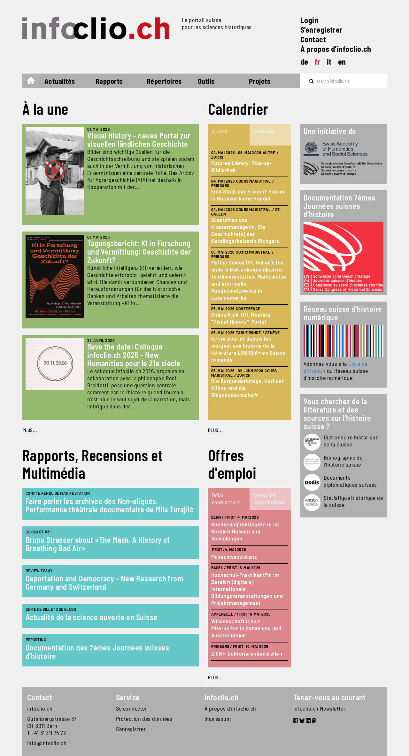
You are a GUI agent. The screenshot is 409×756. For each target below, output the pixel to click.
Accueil (34, 82)
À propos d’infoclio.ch (335, 48)
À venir (220, 131)
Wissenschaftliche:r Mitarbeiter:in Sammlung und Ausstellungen (246, 628)
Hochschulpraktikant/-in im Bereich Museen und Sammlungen (245, 531)
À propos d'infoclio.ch (230, 708)
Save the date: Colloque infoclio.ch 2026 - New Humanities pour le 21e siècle (134, 355)
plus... (215, 430)
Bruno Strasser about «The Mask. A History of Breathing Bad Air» (98, 544)
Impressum (217, 718)
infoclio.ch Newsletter (319, 708)
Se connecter (131, 708)
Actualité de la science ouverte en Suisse (91, 617)
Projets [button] (259, 81)
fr (317, 61)
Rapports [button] (109, 81)
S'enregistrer (321, 29)
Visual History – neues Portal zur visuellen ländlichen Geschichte (138, 139)
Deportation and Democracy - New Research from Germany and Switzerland (104, 582)
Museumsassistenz (234, 556)
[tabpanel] (249, 283)
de (304, 61)
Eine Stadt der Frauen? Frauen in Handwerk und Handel (248, 195)
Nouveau (263, 131)
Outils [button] (206, 81)
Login (309, 20)
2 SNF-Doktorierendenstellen (246, 653)
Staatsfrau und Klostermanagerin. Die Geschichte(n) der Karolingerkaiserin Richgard (245, 230)
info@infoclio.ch (46, 742)
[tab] (229, 135)
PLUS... (29, 430)
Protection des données (144, 718)
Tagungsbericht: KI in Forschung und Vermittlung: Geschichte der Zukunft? (139, 251)
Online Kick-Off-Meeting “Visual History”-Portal (240, 318)
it (329, 61)
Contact (313, 39)
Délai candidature (226, 499)
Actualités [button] (59, 81)
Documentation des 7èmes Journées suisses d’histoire (97, 651)
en (342, 61)
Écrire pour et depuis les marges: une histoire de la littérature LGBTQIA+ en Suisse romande (248, 349)
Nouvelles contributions (269, 499)
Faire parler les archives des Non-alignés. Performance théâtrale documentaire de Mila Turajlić (109, 505)
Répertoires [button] (164, 81)
